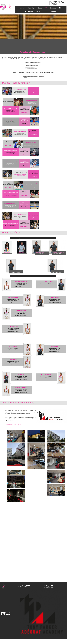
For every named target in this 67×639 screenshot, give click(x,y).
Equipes (53, 8)
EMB (60, 8)
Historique (31, 8)
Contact (53, 11)
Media (38, 11)
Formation (29, 11)
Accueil (22, 8)
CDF (45, 8)
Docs (40, 8)
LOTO (45, 11)
